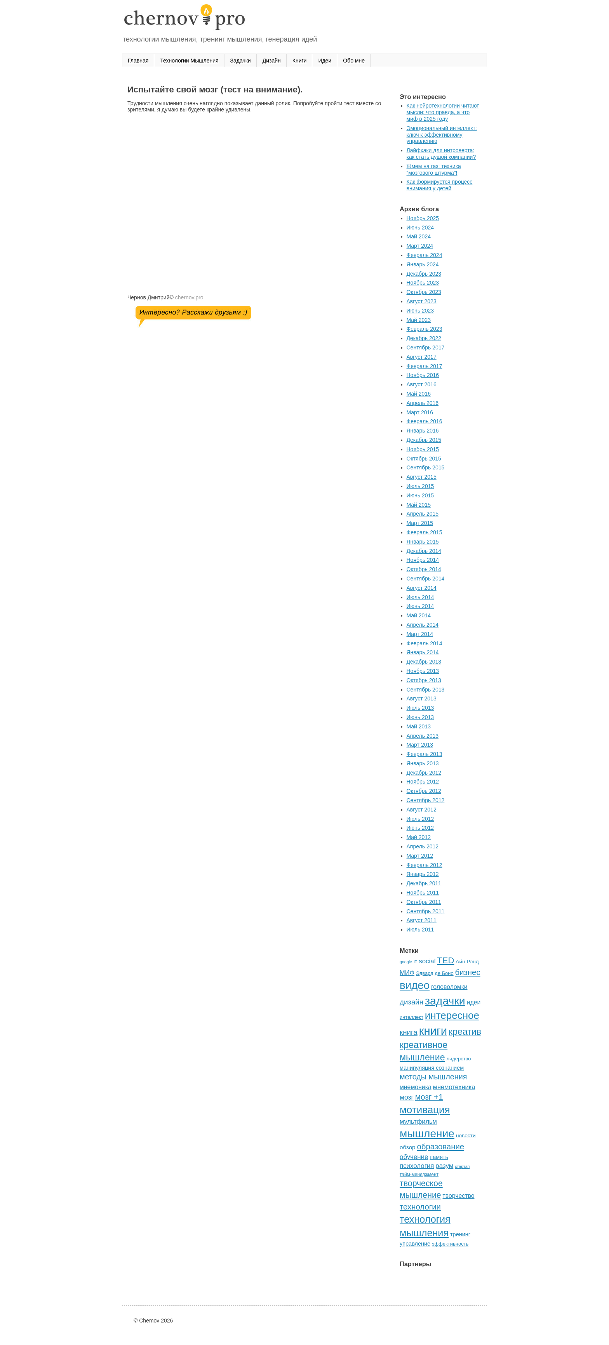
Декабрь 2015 (424, 440)
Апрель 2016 (423, 403)
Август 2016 (422, 384)
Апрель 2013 (423, 736)
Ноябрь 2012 (423, 782)
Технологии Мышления (189, 60)
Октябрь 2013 (424, 680)
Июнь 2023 (420, 311)
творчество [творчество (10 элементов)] (459, 1195)
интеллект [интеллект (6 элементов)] (411, 1017)
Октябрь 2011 (424, 902)
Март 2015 (420, 523)
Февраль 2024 (424, 255)
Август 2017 (422, 357)
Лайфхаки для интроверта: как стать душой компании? (441, 153)
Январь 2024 (423, 264)
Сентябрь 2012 (426, 800)
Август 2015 (422, 477)
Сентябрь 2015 (426, 467)
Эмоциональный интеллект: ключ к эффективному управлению (442, 134)
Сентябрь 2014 (426, 578)
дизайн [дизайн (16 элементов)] (411, 1002)
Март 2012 (420, 856)
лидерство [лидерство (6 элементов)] (459, 1059)
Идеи (324, 60)
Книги (299, 60)
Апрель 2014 (423, 625)
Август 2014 (422, 588)
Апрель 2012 (423, 846)
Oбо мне (354, 60)
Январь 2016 (423, 430)
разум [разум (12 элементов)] (444, 1165)
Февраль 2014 (424, 643)
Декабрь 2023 (424, 274)
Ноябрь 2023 (423, 283)
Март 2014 (420, 634)
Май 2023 (419, 320)
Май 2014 (419, 615)
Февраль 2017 (424, 366)
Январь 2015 (423, 542)
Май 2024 (419, 236)
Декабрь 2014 (424, 551)
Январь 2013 (423, 763)
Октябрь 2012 (424, 791)
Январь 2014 (423, 652)
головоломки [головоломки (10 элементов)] (449, 987)
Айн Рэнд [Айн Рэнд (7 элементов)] (467, 961)
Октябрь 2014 (424, 569)
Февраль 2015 (424, 532)
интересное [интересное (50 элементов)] (452, 1015)
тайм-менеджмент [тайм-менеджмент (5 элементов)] (419, 1174)
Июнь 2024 (420, 227)
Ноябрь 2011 (423, 893)
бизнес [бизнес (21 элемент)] (467, 972)
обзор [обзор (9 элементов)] (408, 1147)
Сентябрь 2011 (426, 911)
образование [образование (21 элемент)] (440, 1146)
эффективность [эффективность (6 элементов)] (450, 1244)
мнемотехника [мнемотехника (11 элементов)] (454, 1086)
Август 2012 (422, 809)
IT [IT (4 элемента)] (415, 961)
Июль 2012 (420, 819)
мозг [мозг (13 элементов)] (407, 1097)
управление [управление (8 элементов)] (415, 1244)
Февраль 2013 (424, 754)
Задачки (240, 60)
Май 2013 (419, 726)
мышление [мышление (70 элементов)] (427, 1134)
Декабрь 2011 (424, 883)
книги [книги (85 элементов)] (433, 1030)
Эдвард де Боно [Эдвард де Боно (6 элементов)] (435, 973)
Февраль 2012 (424, 865)
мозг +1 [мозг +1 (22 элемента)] (429, 1096)
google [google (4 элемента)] (406, 961)
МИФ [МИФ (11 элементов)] (407, 972)
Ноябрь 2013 (423, 671)
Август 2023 (422, 301)
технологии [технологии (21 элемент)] (420, 1207)
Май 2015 (419, 505)
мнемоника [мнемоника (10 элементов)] (416, 1087)
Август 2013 (422, 698)
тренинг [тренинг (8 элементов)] (460, 1234)
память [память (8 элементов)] (439, 1157)
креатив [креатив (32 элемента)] (465, 1032)
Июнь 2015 (420, 495)
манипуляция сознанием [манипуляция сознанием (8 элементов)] (432, 1068)
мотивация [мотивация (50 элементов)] (425, 1110)
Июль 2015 (420, 486)
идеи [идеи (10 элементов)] (474, 1002)
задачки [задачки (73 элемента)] (445, 1000)
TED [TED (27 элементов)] (445, 960)
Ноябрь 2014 (423, 560)
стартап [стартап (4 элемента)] (462, 1166)
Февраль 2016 (424, 421)
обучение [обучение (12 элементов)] (414, 1157)
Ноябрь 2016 (423, 375)
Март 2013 (420, 745)
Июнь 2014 (420, 606)
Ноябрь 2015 (423, 449)
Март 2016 (420, 412)
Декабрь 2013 (424, 662)
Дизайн (272, 60)
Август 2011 (422, 920)
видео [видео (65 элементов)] (415, 985)
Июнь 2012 (420, 828)
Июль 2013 (420, 708)
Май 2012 (419, 837)
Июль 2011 (420, 929)
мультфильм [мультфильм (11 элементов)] (418, 1121)
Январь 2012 (423, 874)
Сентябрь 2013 (426, 689)
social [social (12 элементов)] (427, 961)
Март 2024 (420, 246)
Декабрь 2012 (424, 773)
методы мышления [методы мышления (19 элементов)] (433, 1076)
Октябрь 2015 (424, 458)
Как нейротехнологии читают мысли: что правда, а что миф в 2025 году (443, 112)
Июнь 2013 (420, 717)
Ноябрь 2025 (423, 218)
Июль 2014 (420, 597)
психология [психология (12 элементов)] (417, 1165)
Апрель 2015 (423, 514)
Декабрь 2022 (424, 338)
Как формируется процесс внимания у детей (440, 185)
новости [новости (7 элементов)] (466, 1135)
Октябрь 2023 (424, 292)
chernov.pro (189, 297)
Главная (138, 60)
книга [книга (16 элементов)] (409, 1032)
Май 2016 (419, 394)
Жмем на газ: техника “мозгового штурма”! (434, 169)
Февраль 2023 (424, 329)
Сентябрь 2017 (426, 347)
